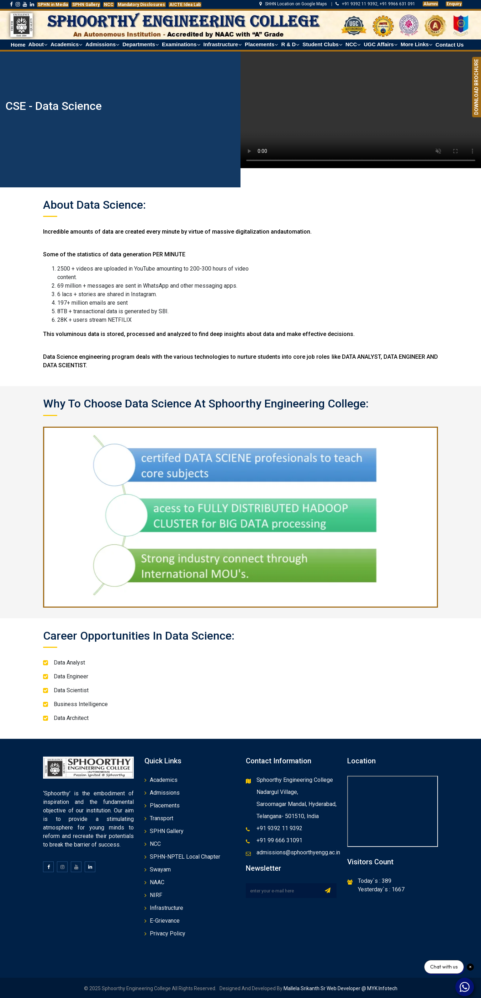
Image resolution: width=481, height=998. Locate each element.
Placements (165, 805)
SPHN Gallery (167, 831)
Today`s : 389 (374, 880)
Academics (164, 779)
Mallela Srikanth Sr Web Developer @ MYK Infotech (339, 988)
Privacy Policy (167, 933)
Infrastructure (166, 907)
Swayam (160, 869)
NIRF (156, 895)
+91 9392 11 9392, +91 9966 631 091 (375, 3)
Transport (161, 818)
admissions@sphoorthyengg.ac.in (298, 852)
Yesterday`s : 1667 (381, 889)
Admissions (165, 792)
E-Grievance (165, 920)
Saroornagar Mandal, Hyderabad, (297, 804)
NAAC (157, 882)
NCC (155, 843)
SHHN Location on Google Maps (293, 3)
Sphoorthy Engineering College (295, 779)
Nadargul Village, (277, 792)
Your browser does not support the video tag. (360, 108)
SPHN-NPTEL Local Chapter (185, 856)
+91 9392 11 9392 (279, 828)
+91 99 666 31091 (279, 840)
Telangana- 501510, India (288, 816)
